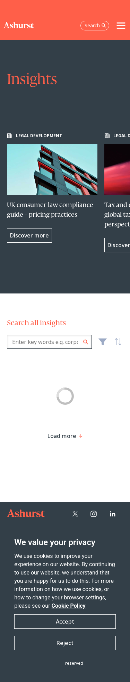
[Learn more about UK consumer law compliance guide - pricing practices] (52, 188)
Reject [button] (65, 643)
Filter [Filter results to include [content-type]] (102, 345)
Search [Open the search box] (95, 25)
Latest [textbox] (116, 346)
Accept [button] (65, 621)
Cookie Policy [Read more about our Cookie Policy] (69, 605)
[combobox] (49, 342)
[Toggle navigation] (121, 25)
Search (85, 342)
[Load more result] (61, 436)
